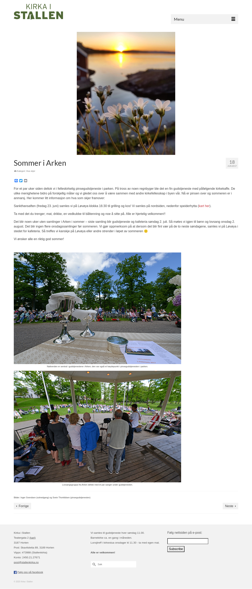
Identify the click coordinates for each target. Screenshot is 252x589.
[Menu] (204, 19)
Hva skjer (30, 171)
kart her (204, 206)
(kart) (32, 537)
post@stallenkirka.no (26, 562)
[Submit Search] (93, 564)
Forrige (24, 506)
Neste (229, 506)
